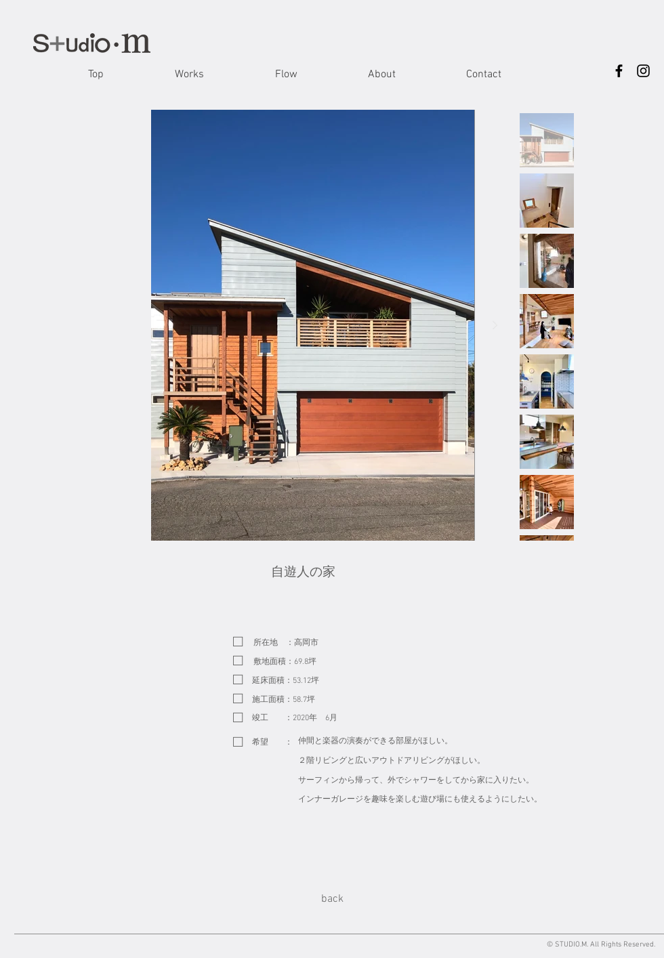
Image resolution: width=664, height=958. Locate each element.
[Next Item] (495, 325)
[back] (332, 899)
